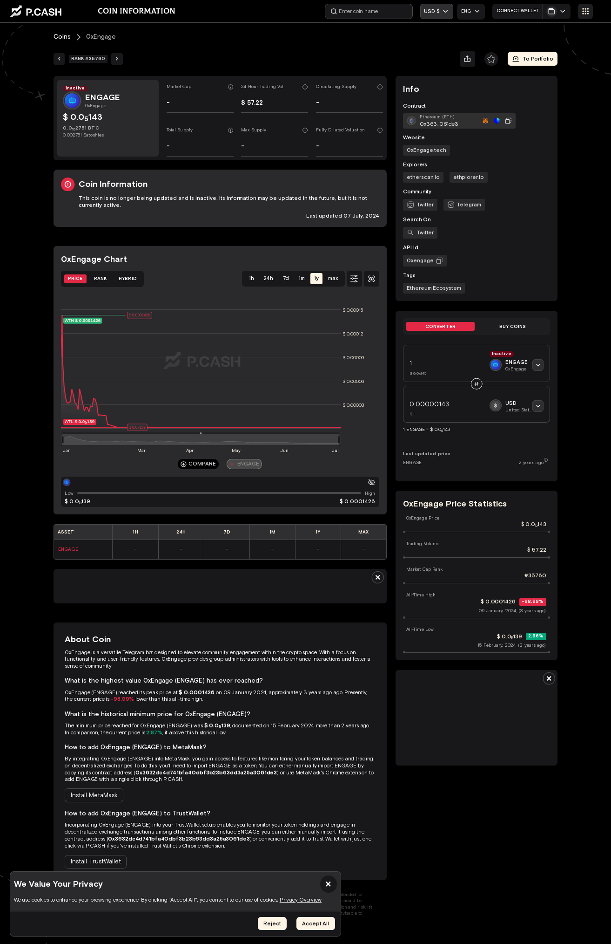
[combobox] (471, 12)
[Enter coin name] (369, 11)
